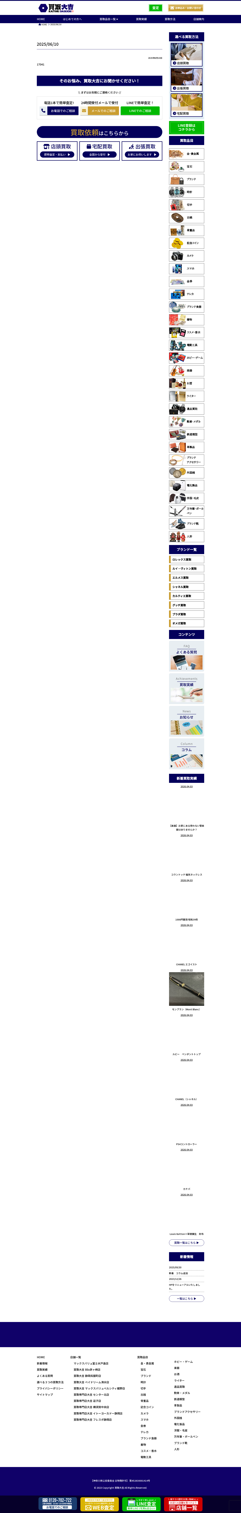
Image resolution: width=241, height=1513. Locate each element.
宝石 (180, 166)
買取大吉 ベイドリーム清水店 (91, 1382)
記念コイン (184, 243)
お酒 (180, 383)
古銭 (180, 217)
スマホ (181, 268)
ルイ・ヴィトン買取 (184, 568)
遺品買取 (183, 409)
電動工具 (183, 345)
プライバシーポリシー (50, 1388)
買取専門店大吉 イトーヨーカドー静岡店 (98, 1413)
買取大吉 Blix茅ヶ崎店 (87, 1369)
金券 (180, 281)
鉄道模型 (183, 434)
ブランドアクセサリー (185, 460)
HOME (41, 19)
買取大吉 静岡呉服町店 (87, 1376)
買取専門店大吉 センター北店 (91, 1394)
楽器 (180, 370)
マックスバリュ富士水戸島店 (91, 1363)
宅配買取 (182, 113)
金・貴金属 (184, 154)
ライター (182, 396)
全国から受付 (99, 154)
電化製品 (183, 485)
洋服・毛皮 (184, 498)
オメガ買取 (179, 623)
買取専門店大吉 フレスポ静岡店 (93, 1419)
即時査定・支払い (57, 154)
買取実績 (141, 19)
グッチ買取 (179, 605)
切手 (180, 205)
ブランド (182, 179)
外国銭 (182, 472)
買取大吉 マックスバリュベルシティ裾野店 (99, 1388)
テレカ (181, 294)
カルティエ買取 (181, 596)
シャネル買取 (180, 587)
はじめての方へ (72, 19)
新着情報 (42, 1363)
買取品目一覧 (109, 19)
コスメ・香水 (184, 332)
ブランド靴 (184, 523)
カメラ (181, 256)
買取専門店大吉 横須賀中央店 (91, 1407)
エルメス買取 (180, 578)
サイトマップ (45, 1394)
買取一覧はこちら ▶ (186, 1243)
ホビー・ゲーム (186, 358)
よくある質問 (45, 1376)
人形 (180, 536)
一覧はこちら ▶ (186, 1298)
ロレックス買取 (181, 559)
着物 (180, 319)
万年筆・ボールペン (186, 511)
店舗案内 (198, 19)
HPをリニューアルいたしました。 (184, 1286)
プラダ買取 (179, 614)
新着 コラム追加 (179, 1273)
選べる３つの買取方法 (50, 1382)
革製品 (182, 447)
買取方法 (170, 19)
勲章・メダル (185, 421)
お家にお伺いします (142, 154)
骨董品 (182, 230)
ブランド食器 (185, 307)
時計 (180, 192)
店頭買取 (182, 63)
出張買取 (182, 88)
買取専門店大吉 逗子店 (87, 1401)
